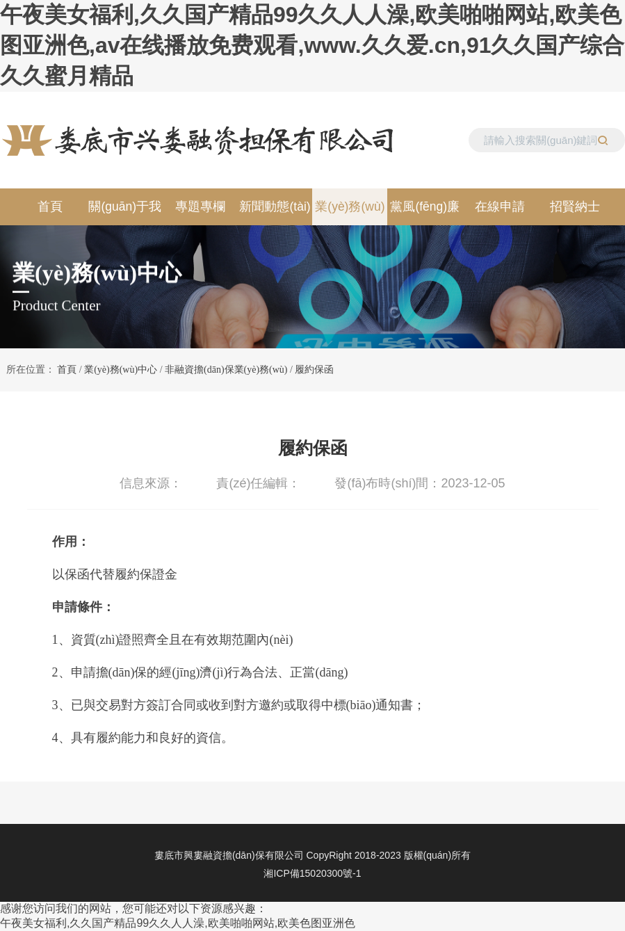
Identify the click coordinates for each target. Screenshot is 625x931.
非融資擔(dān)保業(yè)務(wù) (226, 369)
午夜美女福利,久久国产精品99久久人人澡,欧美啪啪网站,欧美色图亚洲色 (177, 923)
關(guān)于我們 (124, 212)
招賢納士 (575, 206)
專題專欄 (200, 206)
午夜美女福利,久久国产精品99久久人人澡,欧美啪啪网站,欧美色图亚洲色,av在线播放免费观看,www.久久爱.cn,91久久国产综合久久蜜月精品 (312, 45)
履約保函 (314, 369)
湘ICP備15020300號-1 (312, 873)
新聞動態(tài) (274, 206)
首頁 (50, 206)
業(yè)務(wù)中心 (349, 212)
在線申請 (500, 206)
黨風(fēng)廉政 (425, 212)
